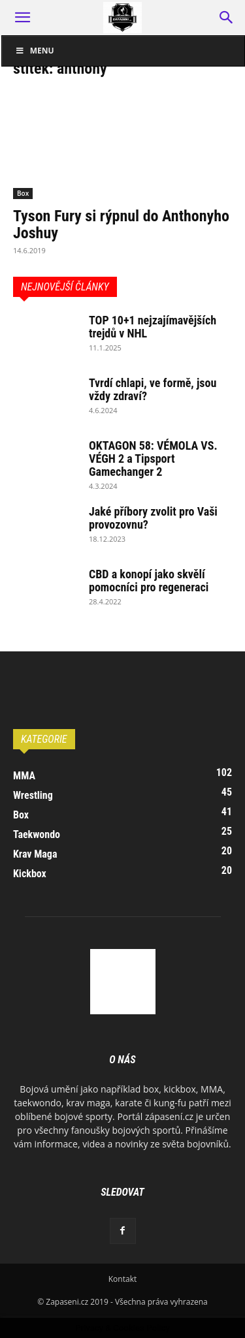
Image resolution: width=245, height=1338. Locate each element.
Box (23, 193)
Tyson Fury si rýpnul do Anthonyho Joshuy (121, 224)
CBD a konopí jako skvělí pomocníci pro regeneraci (148, 580)
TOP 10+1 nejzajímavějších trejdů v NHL (152, 326)
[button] (22, 17)
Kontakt (122, 1278)
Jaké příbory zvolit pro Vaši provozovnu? (153, 518)
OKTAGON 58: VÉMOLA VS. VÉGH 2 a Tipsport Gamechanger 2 (153, 458)
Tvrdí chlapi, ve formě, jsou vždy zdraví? (152, 389)
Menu (34, 50)
